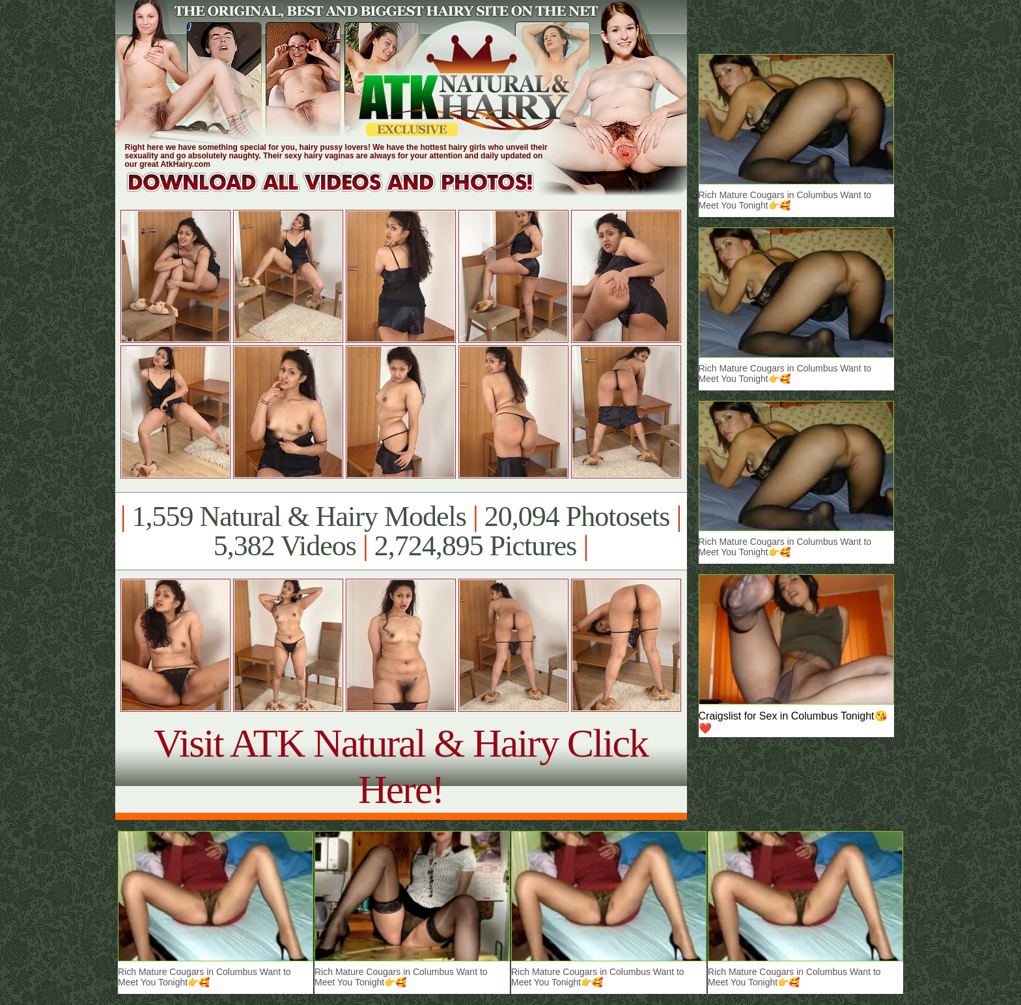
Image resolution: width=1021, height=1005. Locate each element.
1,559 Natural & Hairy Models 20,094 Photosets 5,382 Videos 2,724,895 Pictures (400, 531)
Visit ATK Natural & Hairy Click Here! (401, 766)
